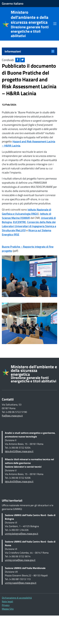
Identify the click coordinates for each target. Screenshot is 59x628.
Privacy (6, 605)
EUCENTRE (19, 222)
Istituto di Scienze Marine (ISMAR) (26, 216)
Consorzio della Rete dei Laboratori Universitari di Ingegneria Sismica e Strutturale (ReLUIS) (29, 226)
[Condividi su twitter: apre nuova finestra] (22, 60)
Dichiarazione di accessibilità (17, 598)
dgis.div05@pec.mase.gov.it (19, 481)
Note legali (7, 601)
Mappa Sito (8, 609)
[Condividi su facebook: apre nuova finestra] (17, 60)
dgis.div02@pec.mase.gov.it (19, 451)
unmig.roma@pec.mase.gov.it (20, 560)
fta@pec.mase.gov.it (12, 415)
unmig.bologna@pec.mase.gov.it (21, 533)
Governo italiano (12, 3)
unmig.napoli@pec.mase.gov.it (20, 583)
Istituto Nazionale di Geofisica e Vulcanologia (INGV (26, 211)
